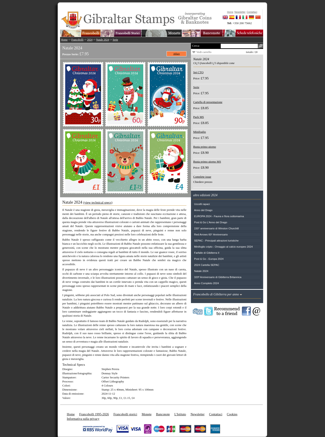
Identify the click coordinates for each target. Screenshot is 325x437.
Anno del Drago (203, 210)
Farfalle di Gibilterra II (206, 252)
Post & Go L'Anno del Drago (210, 222)
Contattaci (215, 414)
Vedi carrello (203, 52)
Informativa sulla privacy (83, 419)
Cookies (232, 414)
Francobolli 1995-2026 (94, 414)
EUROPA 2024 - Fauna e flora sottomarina (219, 216)
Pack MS (198, 117)
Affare (176, 53)
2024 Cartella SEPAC (206, 264)
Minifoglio (199, 131)
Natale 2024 (102, 39)
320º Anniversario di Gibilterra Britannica (217, 277)
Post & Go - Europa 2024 (209, 258)
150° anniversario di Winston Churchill (216, 228)
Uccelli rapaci (202, 203)
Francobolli (77, 39)
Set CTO (198, 72)
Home (64, 39)
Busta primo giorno (204, 146)
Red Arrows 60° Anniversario (211, 234)
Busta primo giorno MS (207, 161)
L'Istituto (180, 414)
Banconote (163, 414)
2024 (89, 39)
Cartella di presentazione (207, 102)
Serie (115, 39)
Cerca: (196, 45)
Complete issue (202, 176)
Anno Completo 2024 (206, 283)
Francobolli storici (125, 414)
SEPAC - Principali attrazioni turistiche (216, 240)
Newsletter (197, 414)
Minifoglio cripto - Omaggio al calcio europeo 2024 (223, 246)
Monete (147, 414)
